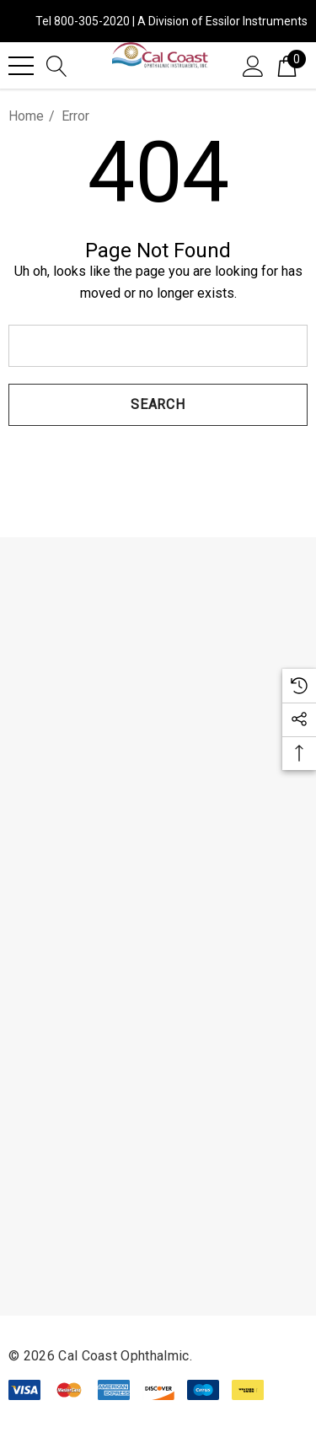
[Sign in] (253, 65)
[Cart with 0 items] (286, 65)
